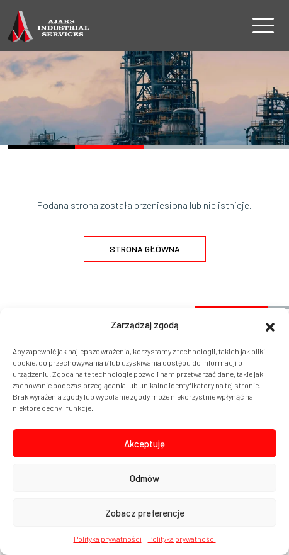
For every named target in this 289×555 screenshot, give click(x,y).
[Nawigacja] (263, 25)
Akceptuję (144, 443)
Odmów (144, 478)
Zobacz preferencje (144, 513)
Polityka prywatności (108, 538)
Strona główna (145, 249)
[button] (270, 325)
